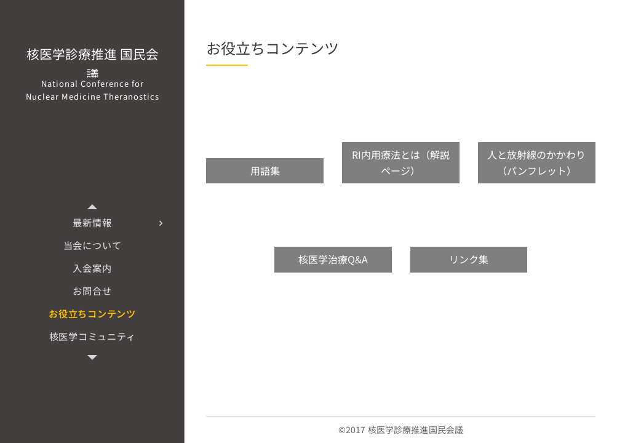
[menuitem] (92, 222)
